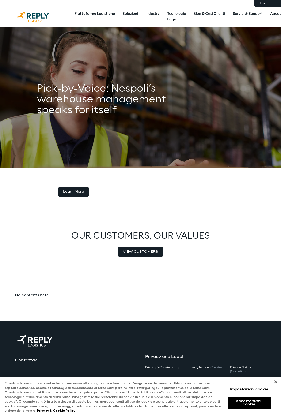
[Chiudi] (276, 382)
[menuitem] (95, 14)
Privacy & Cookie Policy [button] (162, 367)
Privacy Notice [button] (205, 367)
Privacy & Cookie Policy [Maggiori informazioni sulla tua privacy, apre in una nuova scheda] (56, 411)
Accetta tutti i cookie (249, 403)
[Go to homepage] (37, 16)
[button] (73, 192)
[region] (140, 397)
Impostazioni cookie (249, 389)
